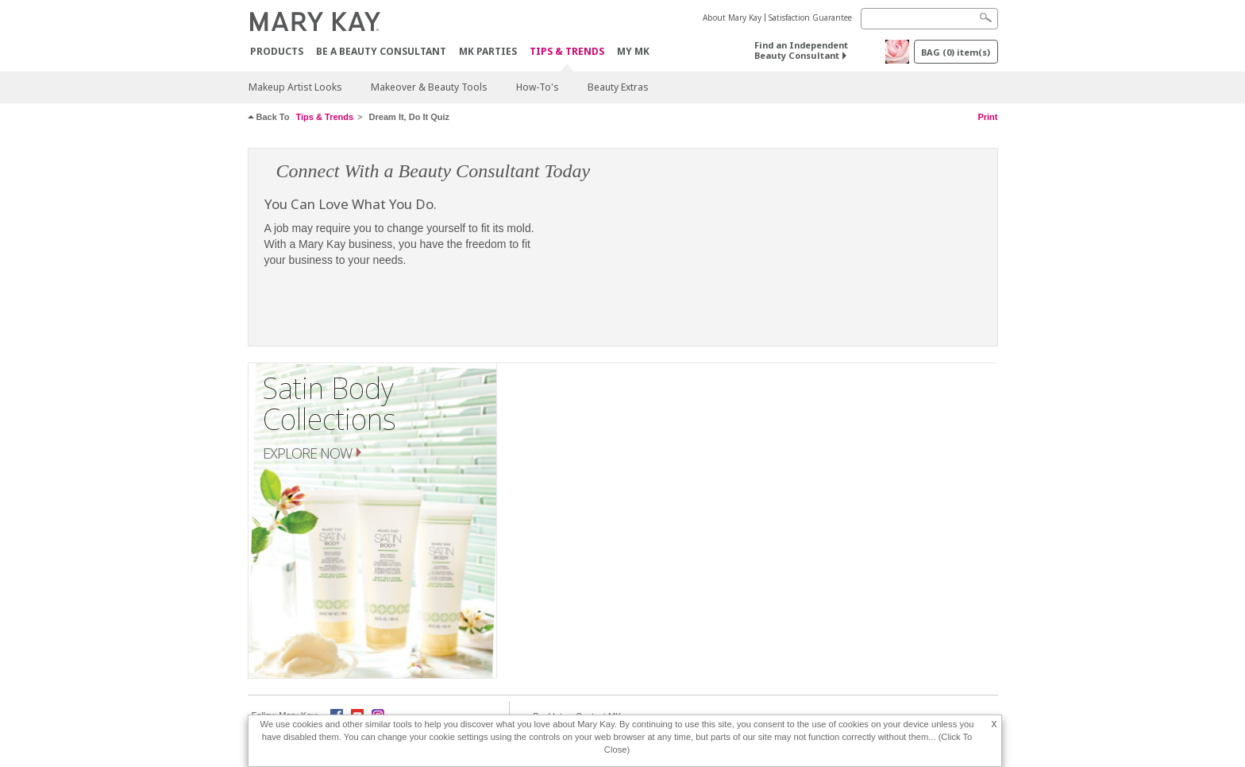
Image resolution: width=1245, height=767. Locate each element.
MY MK (633, 51)
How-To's (537, 87)
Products (276, 51)
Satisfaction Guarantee (810, 17)
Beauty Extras (618, 87)
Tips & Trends (567, 52)
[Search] (929, 18)
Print (987, 117)
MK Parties (488, 51)
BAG (955, 52)
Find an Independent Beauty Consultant (801, 50)
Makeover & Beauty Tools (429, 87)
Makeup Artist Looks (295, 87)
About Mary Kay (732, 17)
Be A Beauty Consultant (381, 51)
